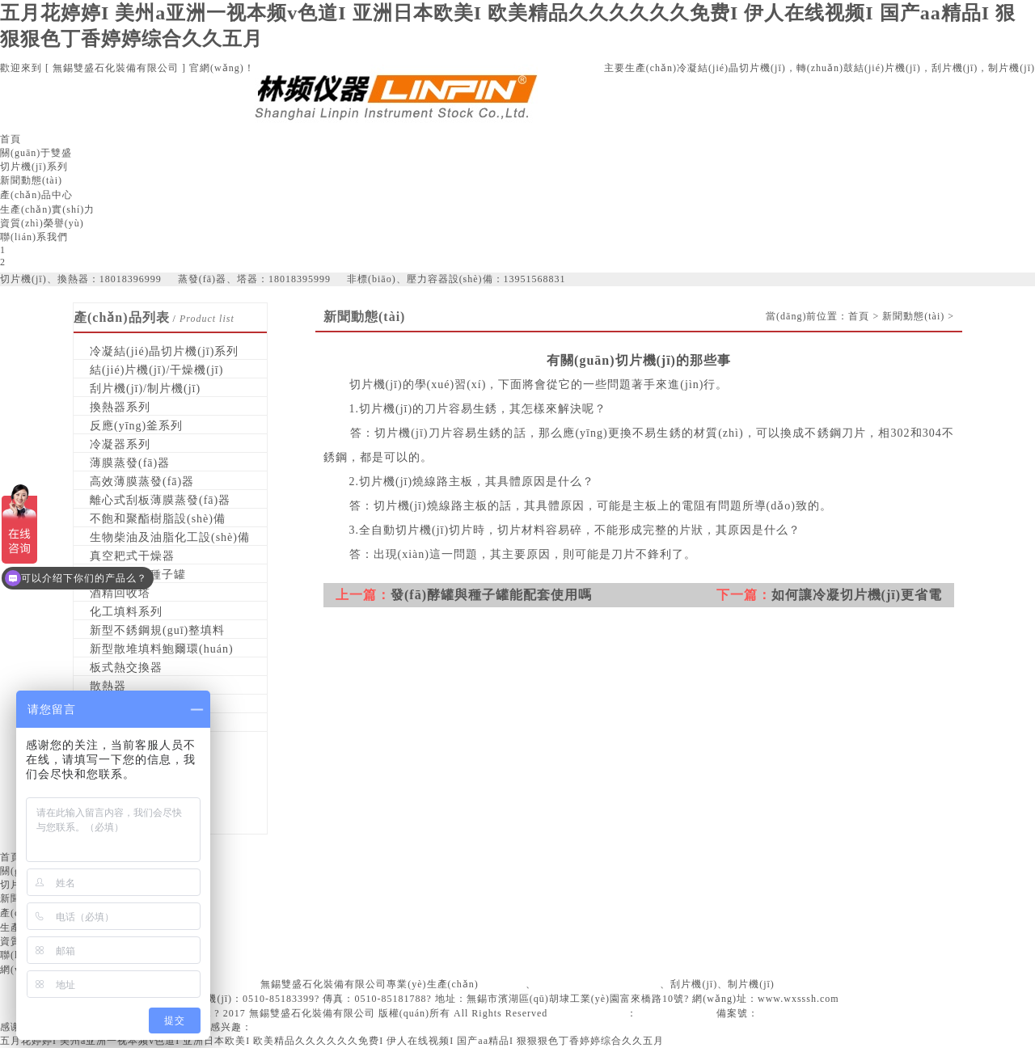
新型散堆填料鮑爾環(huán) (162, 649)
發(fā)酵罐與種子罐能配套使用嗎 (491, 595)
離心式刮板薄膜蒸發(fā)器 (160, 500)
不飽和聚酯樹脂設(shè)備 (158, 519)
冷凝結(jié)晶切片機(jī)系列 (164, 351)
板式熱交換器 (126, 667)
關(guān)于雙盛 (36, 152)
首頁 (10, 139)
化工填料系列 (126, 612)
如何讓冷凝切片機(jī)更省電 (856, 595)
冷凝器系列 (120, 444)
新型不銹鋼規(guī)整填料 (157, 630)
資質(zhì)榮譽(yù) (42, 223)
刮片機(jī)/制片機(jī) (145, 388)
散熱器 (108, 686)
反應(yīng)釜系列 (136, 426)
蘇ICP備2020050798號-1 (816, 1013)
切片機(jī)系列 (34, 166)
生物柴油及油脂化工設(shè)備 (170, 537)
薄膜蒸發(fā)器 (130, 463)
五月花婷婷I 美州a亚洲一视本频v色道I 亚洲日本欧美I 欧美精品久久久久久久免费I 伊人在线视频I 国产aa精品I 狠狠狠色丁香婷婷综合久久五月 (332, 1040)
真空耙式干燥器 (132, 556)
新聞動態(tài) (31, 180)
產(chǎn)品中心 (36, 195)
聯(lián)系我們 (34, 237)
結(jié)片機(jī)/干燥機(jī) (156, 370)
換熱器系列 (120, 407)
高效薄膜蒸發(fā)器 (142, 481)
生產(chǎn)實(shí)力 (47, 209)
